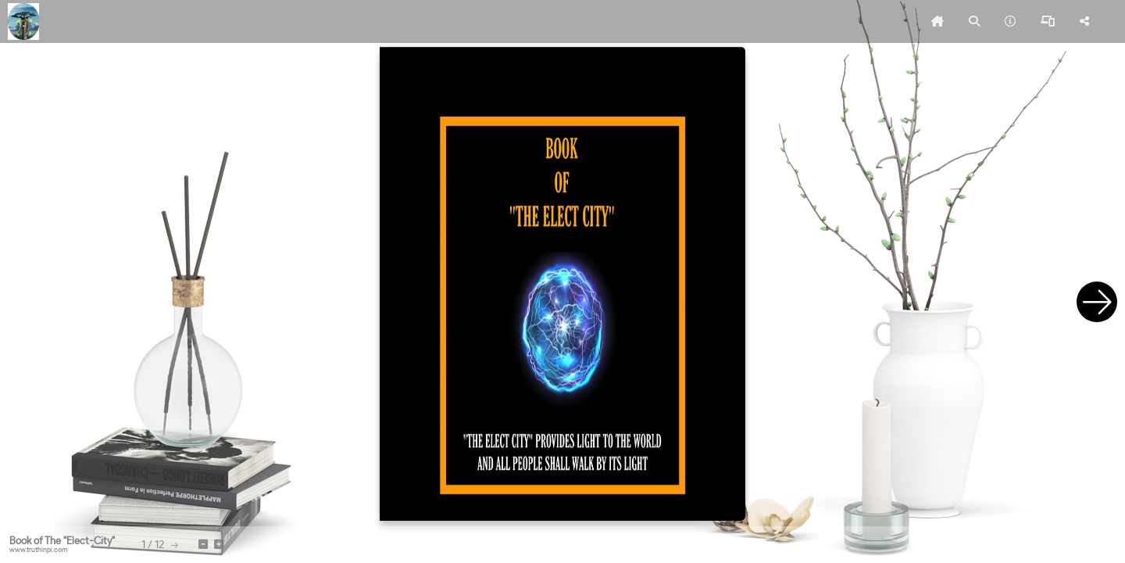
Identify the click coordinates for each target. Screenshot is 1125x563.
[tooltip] (937, 22)
